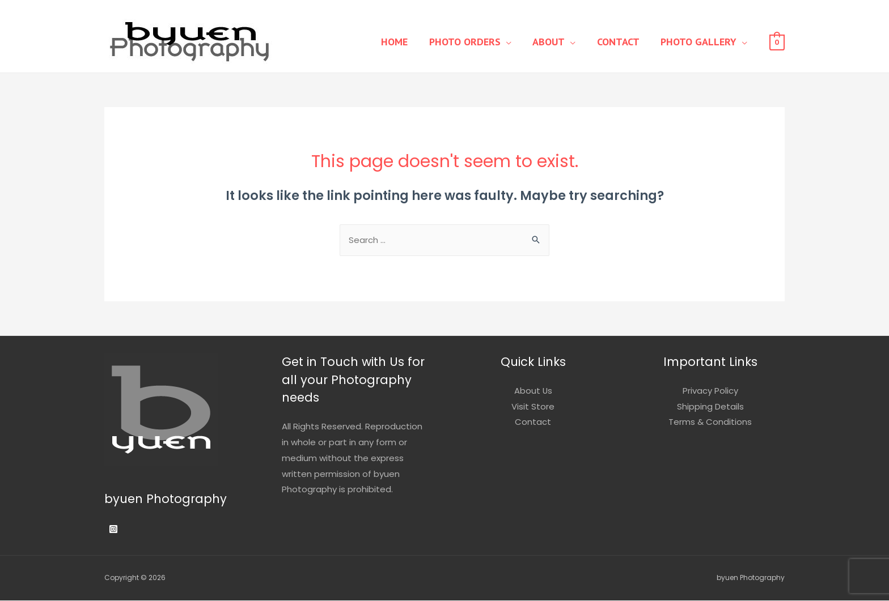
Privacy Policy (710, 391)
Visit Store (532, 407)
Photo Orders (479, 41)
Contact (624, 41)
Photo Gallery (701, 41)
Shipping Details (710, 407)
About (559, 41)
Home (413, 41)
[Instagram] (113, 530)
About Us (533, 391)
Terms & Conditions (710, 423)
